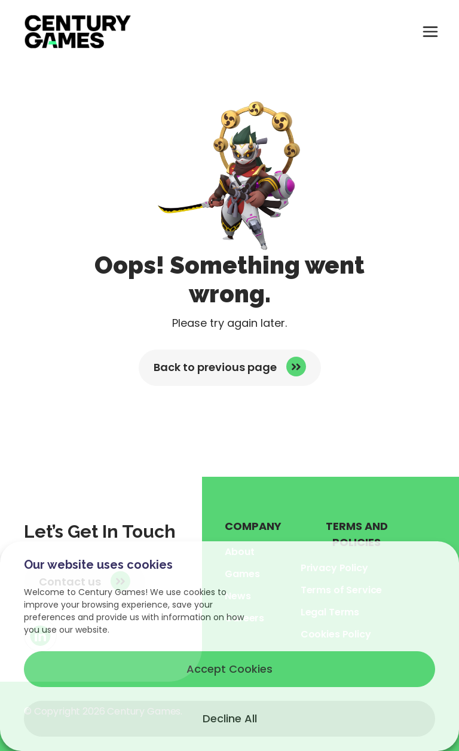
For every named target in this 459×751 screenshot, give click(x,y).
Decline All (230, 718)
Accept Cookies (229, 668)
